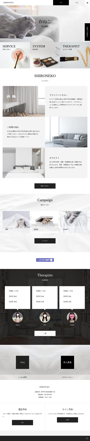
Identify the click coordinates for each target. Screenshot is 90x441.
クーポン (45, 241)
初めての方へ (45, 186)
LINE (76, 2)
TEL (61, 2)
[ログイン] (87, 438)
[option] (45, 21)
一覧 (45, 333)
